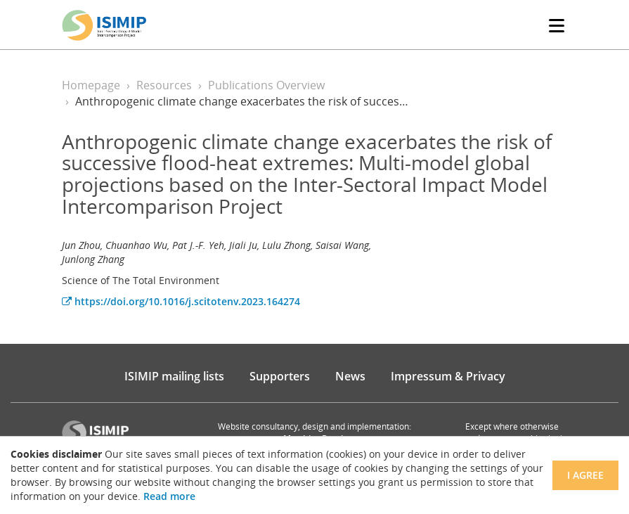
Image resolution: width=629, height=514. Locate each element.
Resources (164, 85)
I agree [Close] (585, 475)
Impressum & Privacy (448, 376)
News (350, 376)
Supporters (279, 376)
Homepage (91, 85)
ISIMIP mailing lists (174, 376)
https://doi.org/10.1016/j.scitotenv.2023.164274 (181, 301)
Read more (169, 496)
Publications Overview (266, 85)
